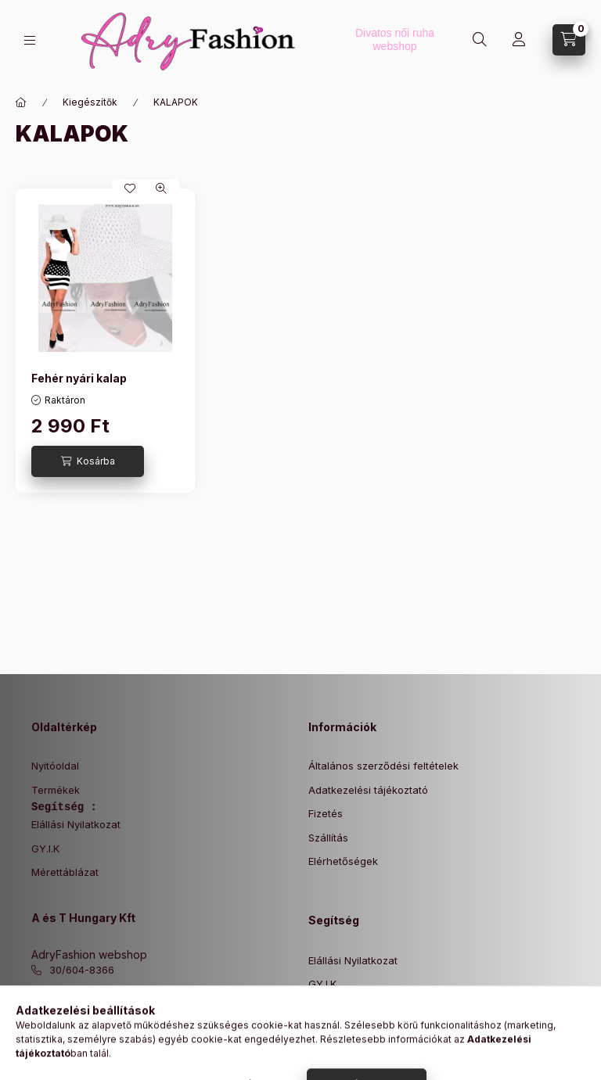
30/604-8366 (81, 969)
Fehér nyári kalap (79, 378)
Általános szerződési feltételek (383, 765)
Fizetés (325, 813)
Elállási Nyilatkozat (76, 824)
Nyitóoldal (55, 765)
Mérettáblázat (65, 872)
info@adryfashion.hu (100, 994)
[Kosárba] (87, 461)
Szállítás (328, 837)
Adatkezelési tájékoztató (368, 790)
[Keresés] (479, 40)
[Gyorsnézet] (161, 188)
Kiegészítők (90, 102)
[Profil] (518, 40)
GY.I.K (45, 848)
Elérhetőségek (343, 861)
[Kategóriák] (30, 40)
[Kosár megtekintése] (568, 40)
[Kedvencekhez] (130, 188)
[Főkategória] (21, 102)
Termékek (55, 790)
